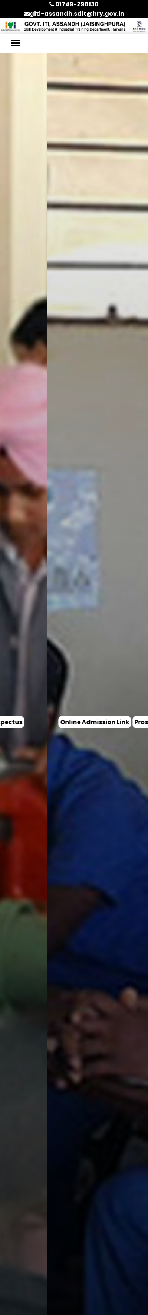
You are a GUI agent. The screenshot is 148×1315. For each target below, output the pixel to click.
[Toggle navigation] (15, 43)
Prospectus (105, 722)
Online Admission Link (47, 722)
